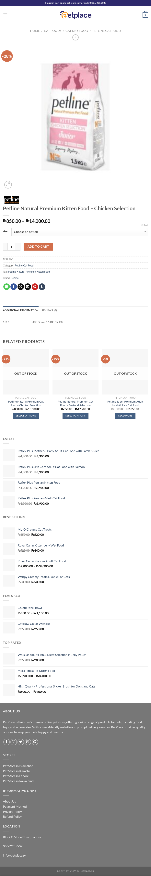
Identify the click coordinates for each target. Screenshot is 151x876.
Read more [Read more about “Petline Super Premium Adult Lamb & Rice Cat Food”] (125, 415)
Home (35, 30)
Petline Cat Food (106, 30)
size (5, 231)
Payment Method (15, 806)
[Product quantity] (11, 247)
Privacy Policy (12, 811)
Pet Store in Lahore (16, 776)
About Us (9, 801)
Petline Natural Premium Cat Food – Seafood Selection (75, 403)
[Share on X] (20, 286)
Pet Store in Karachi (16, 771)
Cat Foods (52, 30)
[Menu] (5, 15)
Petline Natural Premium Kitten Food (29, 271)
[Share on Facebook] (13, 286)
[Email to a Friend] (28, 286)
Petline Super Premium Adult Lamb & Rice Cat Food (125, 403)
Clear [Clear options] (144, 225)
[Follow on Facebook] (6, 742)
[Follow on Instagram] (13, 742)
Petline (15, 277)
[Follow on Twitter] (20, 742)
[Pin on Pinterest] (35, 286)
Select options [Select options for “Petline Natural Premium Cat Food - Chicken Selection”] (26, 415)
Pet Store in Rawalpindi (18, 781)
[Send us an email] (28, 742)
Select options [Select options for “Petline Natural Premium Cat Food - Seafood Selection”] (75, 415)
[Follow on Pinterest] (35, 742)
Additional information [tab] (21, 310)
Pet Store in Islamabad (18, 766)
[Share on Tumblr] (42, 286)
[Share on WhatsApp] (6, 286)
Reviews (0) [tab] (49, 310)
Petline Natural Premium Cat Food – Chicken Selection (26, 403)
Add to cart (38, 246)
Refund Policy (12, 816)
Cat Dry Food (76, 30)
